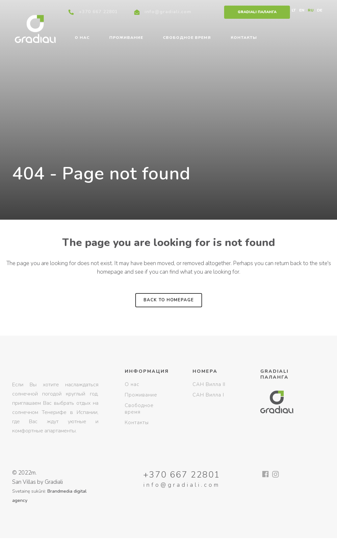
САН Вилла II (209, 384)
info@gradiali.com (167, 12)
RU (311, 10)
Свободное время (139, 408)
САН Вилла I (208, 395)
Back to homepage (168, 300)
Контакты (137, 422)
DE (319, 10)
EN (301, 10)
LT (294, 10)
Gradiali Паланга (257, 12)
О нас (132, 384)
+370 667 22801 (98, 12)
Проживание (141, 395)
